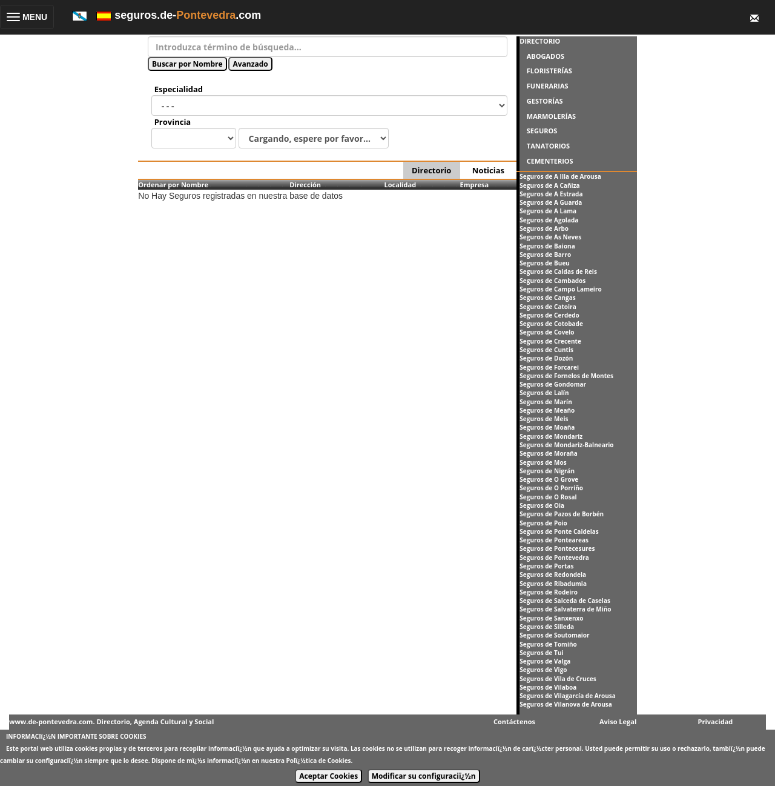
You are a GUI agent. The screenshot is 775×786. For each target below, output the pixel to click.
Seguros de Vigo (543, 669)
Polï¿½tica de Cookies (318, 760)
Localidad (400, 184)
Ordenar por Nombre (173, 184)
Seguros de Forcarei (549, 367)
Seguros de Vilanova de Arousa (565, 704)
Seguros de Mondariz (550, 436)
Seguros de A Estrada (550, 194)
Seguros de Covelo (546, 332)
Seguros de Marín (545, 402)
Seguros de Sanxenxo (551, 618)
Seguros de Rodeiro (548, 592)
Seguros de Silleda (546, 626)
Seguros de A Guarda (550, 202)
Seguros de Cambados (552, 280)
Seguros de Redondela (552, 574)
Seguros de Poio (543, 523)
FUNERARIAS (548, 85)
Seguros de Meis (543, 419)
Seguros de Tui (541, 652)
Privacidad (715, 721)
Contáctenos (514, 721)
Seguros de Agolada (548, 220)
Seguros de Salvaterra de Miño (565, 609)
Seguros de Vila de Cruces (557, 678)
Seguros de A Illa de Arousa (560, 176)
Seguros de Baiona (547, 246)
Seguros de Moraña (548, 453)
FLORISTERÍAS (549, 70)
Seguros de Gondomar (552, 384)
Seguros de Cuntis (546, 349)
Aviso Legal (617, 721)
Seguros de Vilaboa (547, 687)
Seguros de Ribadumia (553, 583)
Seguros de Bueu (544, 263)
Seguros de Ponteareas (554, 540)
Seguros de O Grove (548, 479)
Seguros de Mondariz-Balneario (566, 445)
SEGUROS (542, 130)
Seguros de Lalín (544, 392)
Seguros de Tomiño (547, 644)
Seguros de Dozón (546, 358)
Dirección (305, 184)
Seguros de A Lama (547, 211)
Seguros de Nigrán (547, 471)
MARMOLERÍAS (551, 116)
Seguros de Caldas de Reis (558, 271)
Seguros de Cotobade (550, 323)
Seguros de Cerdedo (549, 315)
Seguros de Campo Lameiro (560, 289)
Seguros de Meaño (547, 410)
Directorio (431, 170)
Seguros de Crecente (550, 341)
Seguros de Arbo (544, 228)
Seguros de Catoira (547, 306)
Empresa (474, 184)
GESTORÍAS (545, 100)
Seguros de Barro (545, 254)
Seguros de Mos (542, 462)
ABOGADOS (545, 56)
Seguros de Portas (546, 566)
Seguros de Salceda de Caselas (564, 600)
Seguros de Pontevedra (554, 557)
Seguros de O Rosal (547, 497)
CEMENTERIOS (550, 160)
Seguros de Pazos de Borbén (561, 514)
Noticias (488, 170)
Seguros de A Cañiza (549, 185)
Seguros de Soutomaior (554, 635)
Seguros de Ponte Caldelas (558, 531)
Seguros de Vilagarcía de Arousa (567, 695)
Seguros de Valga (544, 661)
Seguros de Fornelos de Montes (566, 375)
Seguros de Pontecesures (557, 548)
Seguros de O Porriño (551, 488)
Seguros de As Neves (550, 237)
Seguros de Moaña (547, 427)
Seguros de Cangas (547, 297)
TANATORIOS (548, 145)
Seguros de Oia (541, 505)
